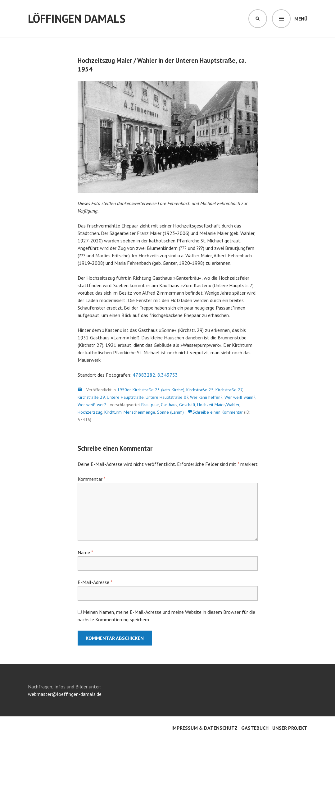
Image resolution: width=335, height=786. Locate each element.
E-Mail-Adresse (95, 582)
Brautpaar (150, 404)
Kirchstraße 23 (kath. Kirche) (158, 390)
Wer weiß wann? (240, 397)
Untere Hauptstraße (125, 397)
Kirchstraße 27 (228, 390)
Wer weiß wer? (92, 404)
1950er (124, 390)
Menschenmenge (139, 412)
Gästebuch (255, 728)
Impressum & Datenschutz (204, 728)
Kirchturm (113, 412)
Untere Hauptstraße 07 (167, 397)
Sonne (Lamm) (170, 412)
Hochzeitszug (90, 412)
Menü (300, 19)
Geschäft (187, 404)
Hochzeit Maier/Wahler (218, 404)
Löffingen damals (76, 18)
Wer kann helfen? (206, 397)
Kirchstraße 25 (200, 390)
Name (85, 552)
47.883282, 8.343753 (155, 375)
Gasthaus (169, 404)
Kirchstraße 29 (91, 397)
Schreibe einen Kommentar (217, 412)
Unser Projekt (289, 728)
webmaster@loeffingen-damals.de (65, 694)
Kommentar (91, 479)
